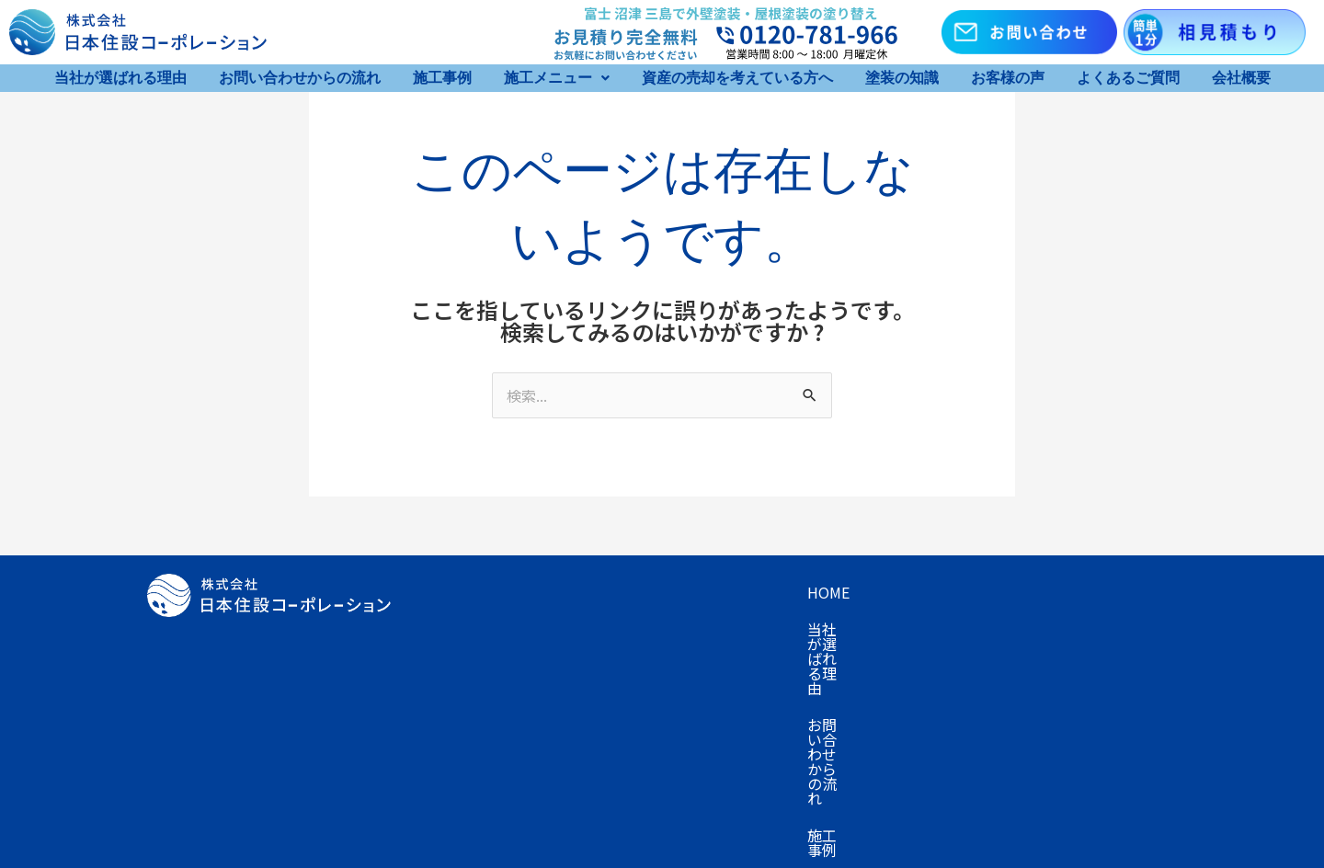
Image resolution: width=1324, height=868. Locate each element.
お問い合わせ (467, 666)
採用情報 (654, 666)
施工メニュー (557, 78)
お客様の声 (1007, 78)
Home (444, 592)
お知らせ (568, 666)
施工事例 (442, 78)
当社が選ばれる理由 (120, 78)
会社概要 (1241, 78)
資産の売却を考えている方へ (737, 78)
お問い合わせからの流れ (300, 78)
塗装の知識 (902, 78)
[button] (557, 78)
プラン (445, 629)
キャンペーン (1088, 592)
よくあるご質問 (1128, 78)
